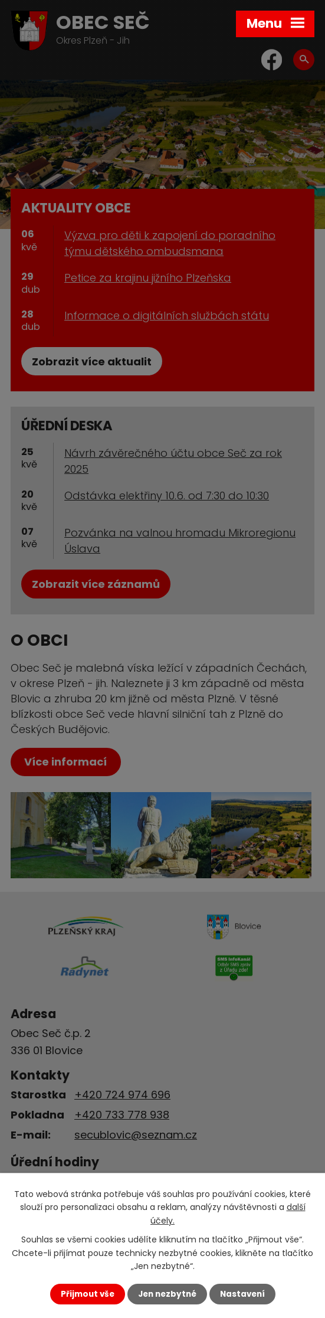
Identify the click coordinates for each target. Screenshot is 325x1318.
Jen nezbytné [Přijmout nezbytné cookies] (167, 1294)
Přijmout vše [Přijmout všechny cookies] (87, 1294)
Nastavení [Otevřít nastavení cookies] (242, 1294)
